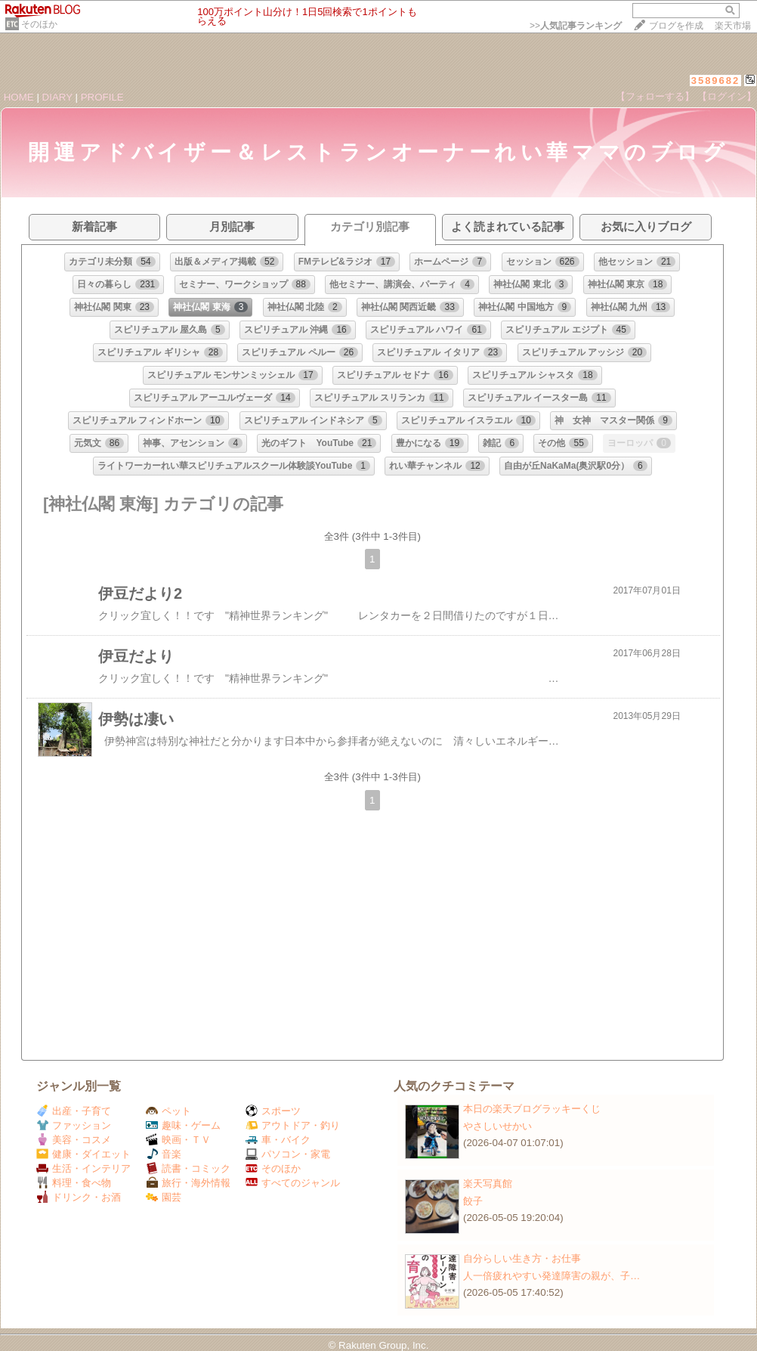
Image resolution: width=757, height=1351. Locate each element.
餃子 (473, 1201)
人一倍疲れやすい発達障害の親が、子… (551, 1275)
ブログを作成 (676, 25)
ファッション (73, 1125)
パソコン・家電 (288, 1154)
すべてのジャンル (293, 1182)
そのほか (39, 24)
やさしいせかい (497, 1126)
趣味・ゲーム (183, 1125)
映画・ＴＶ (178, 1139)
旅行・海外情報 (188, 1182)
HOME (19, 97)
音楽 (163, 1154)
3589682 (715, 80)
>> (576, 25)
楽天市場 (733, 25)
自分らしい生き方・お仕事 (522, 1258)
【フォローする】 (655, 96)
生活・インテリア (83, 1168)
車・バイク (278, 1139)
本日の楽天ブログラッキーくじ (532, 1108)
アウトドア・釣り (293, 1125)
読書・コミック (188, 1168)
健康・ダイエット (83, 1154)
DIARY (57, 97)
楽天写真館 (487, 1183)
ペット (168, 1111)
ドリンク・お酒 (78, 1197)
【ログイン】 (726, 96)
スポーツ (273, 1111)
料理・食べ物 (73, 1182)
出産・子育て (73, 1111)
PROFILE (102, 97)
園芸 (163, 1197)
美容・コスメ (73, 1139)
